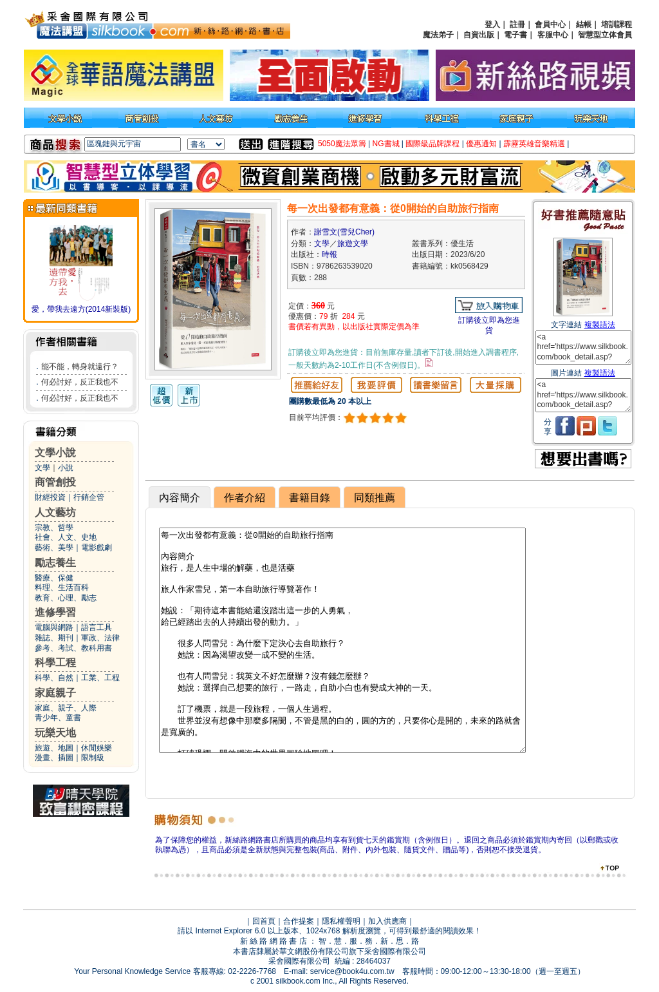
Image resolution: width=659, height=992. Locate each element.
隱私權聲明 (341, 921)
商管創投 (55, 482)
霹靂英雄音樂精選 (534, 143)
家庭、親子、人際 (66, 707)
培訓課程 (616, 24)
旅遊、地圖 (54, 747)
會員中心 (550, 24)
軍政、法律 (100, 637)
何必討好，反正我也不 (79, 381)
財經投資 (50, 497)
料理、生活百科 (62, 587)
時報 (329, 254)
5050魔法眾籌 (342, 143)
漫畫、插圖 (54, 757)
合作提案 (298, 921)
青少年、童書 (58, 717)
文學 (42, 467)
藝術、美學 (54, 547)
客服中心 (552, 34)
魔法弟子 (438, 34)
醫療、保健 (54, 577)
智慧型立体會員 (605, 34)
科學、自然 (54, 677)
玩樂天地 (55, 732)
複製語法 (599, 324)
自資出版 (478, 34)
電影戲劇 (96, 547)
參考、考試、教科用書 (73, 648)
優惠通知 (481, 143)
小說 (65, 467)
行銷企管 (88, 497)
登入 (492, 24)
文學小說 (55, 452)
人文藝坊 (55, 512)
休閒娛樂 (96, 747)
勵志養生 (55, 562)
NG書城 (386, 143)
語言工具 (96, 627)
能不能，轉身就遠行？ (79, 366)
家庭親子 (55, 692)
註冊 (517, 24)
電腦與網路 (54, 627)
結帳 (583, 24)
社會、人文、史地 (66, 537)
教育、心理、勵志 (66, 597)
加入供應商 (387, 921)
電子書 (515, 34)
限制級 (92, 757)
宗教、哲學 (54, 527)
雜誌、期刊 (54, 637)
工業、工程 (100, 677)
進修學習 (55, 612)
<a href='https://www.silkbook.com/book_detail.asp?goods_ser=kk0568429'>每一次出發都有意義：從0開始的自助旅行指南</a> (583, 347)
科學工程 (55, 662)
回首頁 (263, 921)
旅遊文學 (352, 243)
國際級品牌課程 (432, 143)
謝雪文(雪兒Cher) (344, 231)
